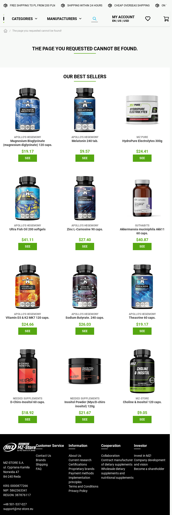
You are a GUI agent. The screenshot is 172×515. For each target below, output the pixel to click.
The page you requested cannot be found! (37, 30)
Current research (80, 460)
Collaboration (110, 455)
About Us (75, 455)
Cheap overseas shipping (132, 5)
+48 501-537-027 (15, 504)
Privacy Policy (78, 490)
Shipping (42, 464)
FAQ (39, 468)
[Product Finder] (94, 19)
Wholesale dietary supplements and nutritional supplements (117, 473)
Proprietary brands (81, 468)
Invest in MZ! (142, 455)
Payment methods (81, 473)
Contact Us (43, 455)
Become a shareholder (149, 468)
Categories (22, 18)
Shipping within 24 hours (84, 5)
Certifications (78, 464)
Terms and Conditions (83, 486)
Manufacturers (62, 18)
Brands (41, 460)
